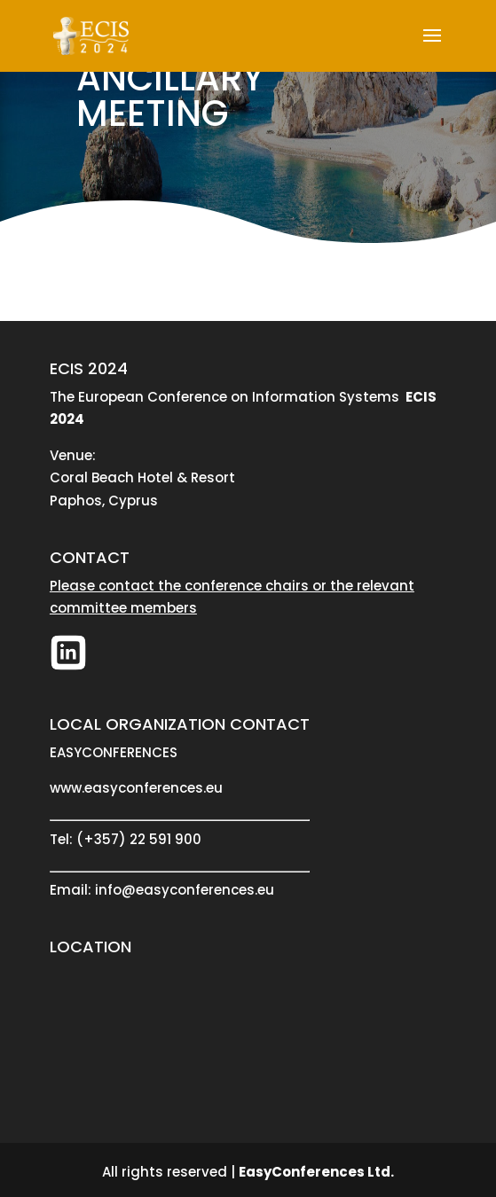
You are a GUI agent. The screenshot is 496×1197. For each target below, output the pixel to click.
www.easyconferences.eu (136, 787)
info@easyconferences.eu (184, 889)
